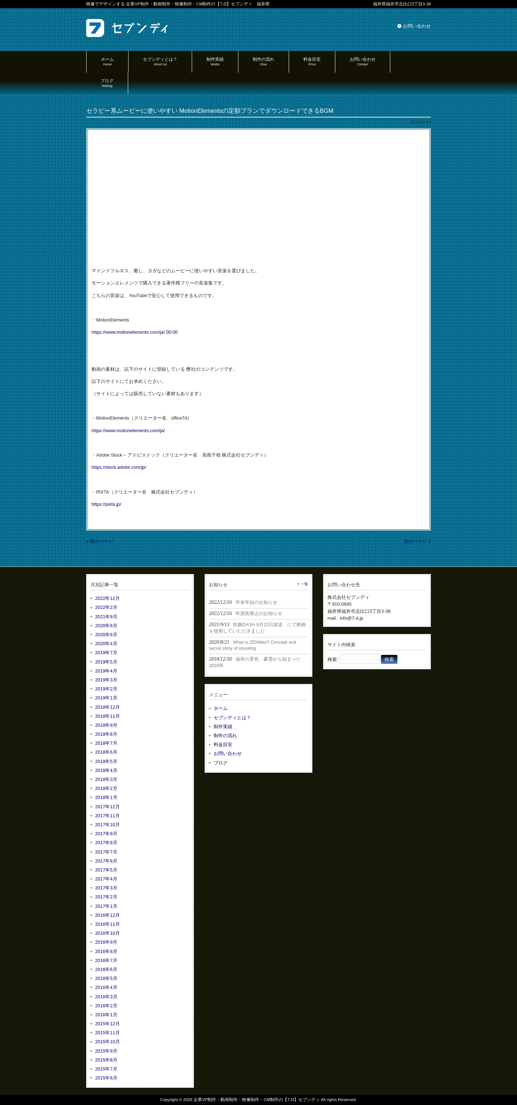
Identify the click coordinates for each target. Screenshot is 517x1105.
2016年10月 (107, 933)
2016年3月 (106, 996)
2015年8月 (106, 1060)
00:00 (172, 332)
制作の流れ (225, 735)
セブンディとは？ (232, 717)
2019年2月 (106, 689)
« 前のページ (99, 541)
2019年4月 (106, 671)
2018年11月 (107, 716)
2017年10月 (107, 824)
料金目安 (223, 744)
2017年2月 (106, 897)
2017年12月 (107, 806)
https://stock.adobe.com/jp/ (119, 467)
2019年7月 (106, 652)
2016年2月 (106, 1005)
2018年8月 (106, 734)
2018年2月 (106, 788)
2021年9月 (106, 616)
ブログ (221, 763)
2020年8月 (106, 625)
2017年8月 (106, 842)
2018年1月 (106, 797)
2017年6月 (106, 861)
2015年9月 (106, 1051)
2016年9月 (106, 942)
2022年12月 (107, 598)
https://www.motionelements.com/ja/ (128, 332)
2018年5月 (106, 761)
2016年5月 (106, 978)
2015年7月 (106, 1069)
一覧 (304, 584)
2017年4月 (106, 879)
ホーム (221, 708)
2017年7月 (106, 852)
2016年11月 (107, 924)
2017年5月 (106, 870)
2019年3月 (106, 680)
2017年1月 (106, 906)
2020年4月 (106, 643)
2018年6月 (106, 752)
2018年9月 (106, 725)
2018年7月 (106, 743)
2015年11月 (107, 1032)
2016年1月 (106, 1014)
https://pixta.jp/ (106, 504)
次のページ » (417, 541)
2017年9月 (106, 833)
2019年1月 (106, 698)
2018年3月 (106, 779)
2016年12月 (107, 915)
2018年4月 (106, 770)
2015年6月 (106, 1078)
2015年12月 (107, 1023)
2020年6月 (106, 634)
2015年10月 (107, 1041)
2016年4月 (106, 987)
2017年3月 (106, 888)
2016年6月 (106, 969)
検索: (332, 659)
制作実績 (223, 726)
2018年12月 (107, 707)
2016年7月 (106, 960)
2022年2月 (106, 607)
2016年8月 (106, 951)
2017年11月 (107, 815)
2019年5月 (106, 662)
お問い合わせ (417, 26)
